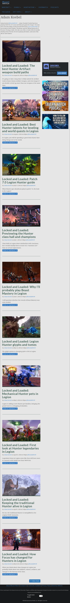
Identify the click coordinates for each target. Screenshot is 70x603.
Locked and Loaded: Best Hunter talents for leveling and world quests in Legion (20, 128)
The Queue (6, 12)
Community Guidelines (34, 585)
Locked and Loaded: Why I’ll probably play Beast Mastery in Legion (21, 290)
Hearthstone (30, 7)
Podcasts (55, 7)
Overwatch (43, 7)
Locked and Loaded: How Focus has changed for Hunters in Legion (19, 557)
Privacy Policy (46, 585)
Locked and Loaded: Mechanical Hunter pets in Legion (20, 394)
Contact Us (23, 585)
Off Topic (17, 12)
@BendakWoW (13, 23)
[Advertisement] (56, 25)
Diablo (17, 7)
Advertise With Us (57, 585)
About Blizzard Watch (12, 585)
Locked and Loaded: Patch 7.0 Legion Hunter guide (19, 180)
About (28, 12)
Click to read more (10, 88)
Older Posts (34, 581)
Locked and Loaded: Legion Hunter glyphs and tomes (20, 343)
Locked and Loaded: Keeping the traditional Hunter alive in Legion (18, 503)
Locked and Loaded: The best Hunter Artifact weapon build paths (18, 69)
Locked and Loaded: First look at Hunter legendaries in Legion (20, 448)
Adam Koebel (8, 75)
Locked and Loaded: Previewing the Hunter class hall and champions (19, 233)
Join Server (62, 73)
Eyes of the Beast (32, 26)
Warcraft (6, 7)
